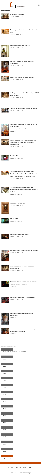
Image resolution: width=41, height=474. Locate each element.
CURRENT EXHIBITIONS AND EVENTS (14, 352)
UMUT (30, 467)
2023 (4, 380)
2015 (4, 437)
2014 (4, 444)
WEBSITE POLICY (21, 467)
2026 (4, 359)
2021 (4, 394)
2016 (4, 430)
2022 (4, 387)
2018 (4, 415)
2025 (4, 366)
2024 (4, 373)
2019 (4, 408)
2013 (4, 451)
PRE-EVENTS (7, 458)
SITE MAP (11, 467)
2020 (4, 401)
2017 (4, 423)
